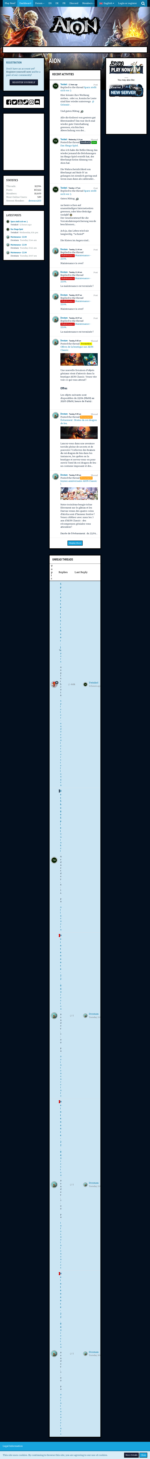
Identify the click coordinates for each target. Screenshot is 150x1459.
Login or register (127, 3)
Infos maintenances (61, 1245)
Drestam (15, 240)
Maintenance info (61, 1414)
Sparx (60, 656)
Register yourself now (18, 71)
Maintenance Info (61, 1076)
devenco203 (34, 200)
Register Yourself (23, 82)
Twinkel (14, 224)
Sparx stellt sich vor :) (19, 221)
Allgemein (61, 918)
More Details (131, 1455)
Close (143, 1455)
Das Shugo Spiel (17, 229)
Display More (75, 543)
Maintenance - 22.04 (19, 236)
